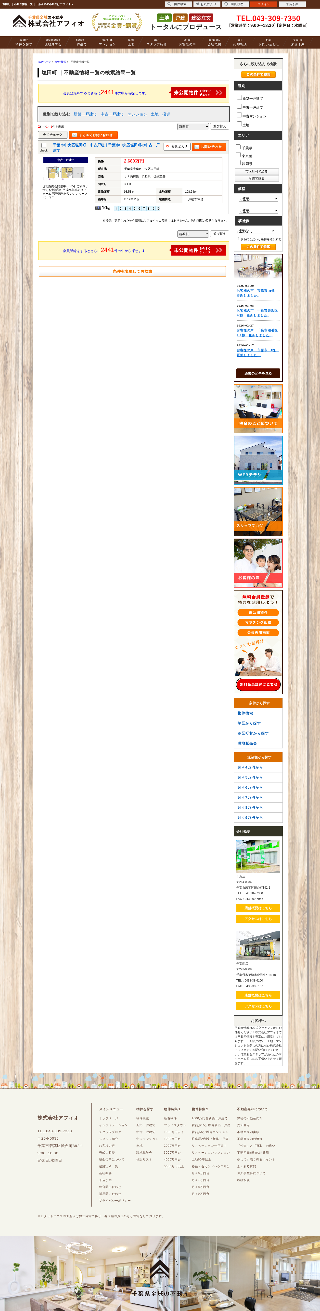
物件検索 (245, 713)
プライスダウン (175, 1125)
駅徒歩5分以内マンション (210, 1132)
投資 (166, 114)
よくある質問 (246, 1166)
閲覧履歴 (233, 4)
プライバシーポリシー (115, 1200)
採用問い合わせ (110, 1194)
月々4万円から (251, 767)
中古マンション (252, 115)
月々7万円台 (201, 1180)
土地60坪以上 (201, 1159)
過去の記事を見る (258, 373)
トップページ (108, 1118)
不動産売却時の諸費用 (253, 1152)
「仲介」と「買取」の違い (256, 1145)
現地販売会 (247, 743)
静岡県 (244, 163)
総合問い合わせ (110, 1187)
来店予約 (298, 42)
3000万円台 (172, 1152)
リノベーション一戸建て (209, 1145)
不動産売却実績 (248, 1132)
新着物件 (170, 1118)
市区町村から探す (253, 733)
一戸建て (80, 42)
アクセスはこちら (258, 919)
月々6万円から (251, 787)
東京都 (244, 155)
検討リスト (144, 1159)
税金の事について (112, 1159)
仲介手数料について (251, 1173)
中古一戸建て (112, 114)
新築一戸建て (85, 114)
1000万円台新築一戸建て (210, 1118)
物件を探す (24, 42)
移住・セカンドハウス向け (211, 1166)
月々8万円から (251, 807)
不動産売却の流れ (250, 1139)
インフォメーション (113, 1125)
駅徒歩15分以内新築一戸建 (211, 1125)
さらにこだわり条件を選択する (259, 239)
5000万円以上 (174, 1166)
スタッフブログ (110, 1132)
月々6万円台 (201, 1173)
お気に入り (206, 4)
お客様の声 (187, 42)
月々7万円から (251, 797)
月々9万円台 (201, 1194)
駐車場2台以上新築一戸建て (212, 1139)
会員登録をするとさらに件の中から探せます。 (144, 92)
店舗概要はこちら (258, 908)
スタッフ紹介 (156, 42)
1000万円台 (172, 1139)
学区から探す (249, 723)
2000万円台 (172, 1145)
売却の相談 (107, 1152)
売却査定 (243, 1125)
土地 (131, 42)
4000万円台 (172, 1159)
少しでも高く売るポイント (256, 1159)
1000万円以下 (174, 1132)
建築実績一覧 (108, 1166)
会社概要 (214, 42)
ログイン (263, 4)
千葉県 (244, 147)
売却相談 (240, 42)
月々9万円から (251, 817)
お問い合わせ (269, 42)
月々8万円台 (201, 1187)
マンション (107, 42)
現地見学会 (53, 42)
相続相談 (243, 1180)
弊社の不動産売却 (250, 1118)
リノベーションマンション (211, 1152)
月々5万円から (251, 777)
